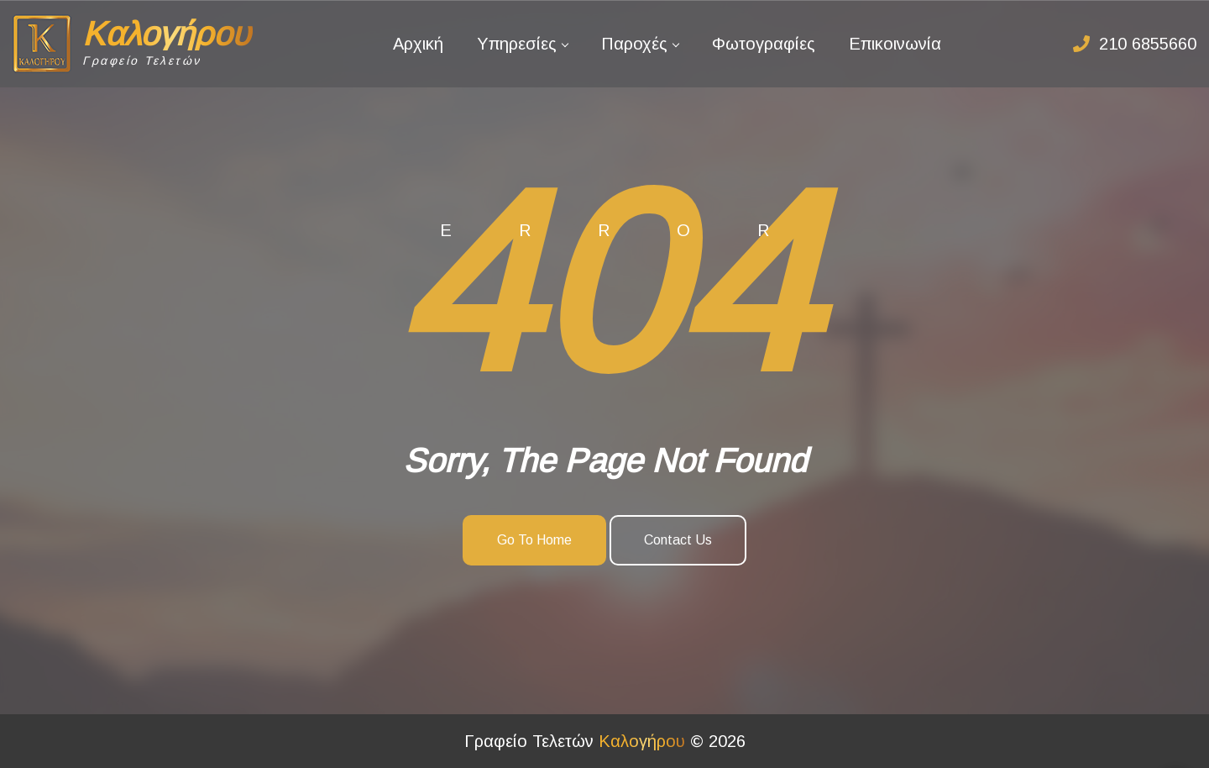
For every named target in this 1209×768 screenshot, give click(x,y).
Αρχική (418, 43)
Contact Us (678, 540)
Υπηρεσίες (517, 43)
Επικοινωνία (895, 43)
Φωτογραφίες (763, 43)
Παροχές (634, 43)
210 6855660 (1147, 43)
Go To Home (534, 540)
